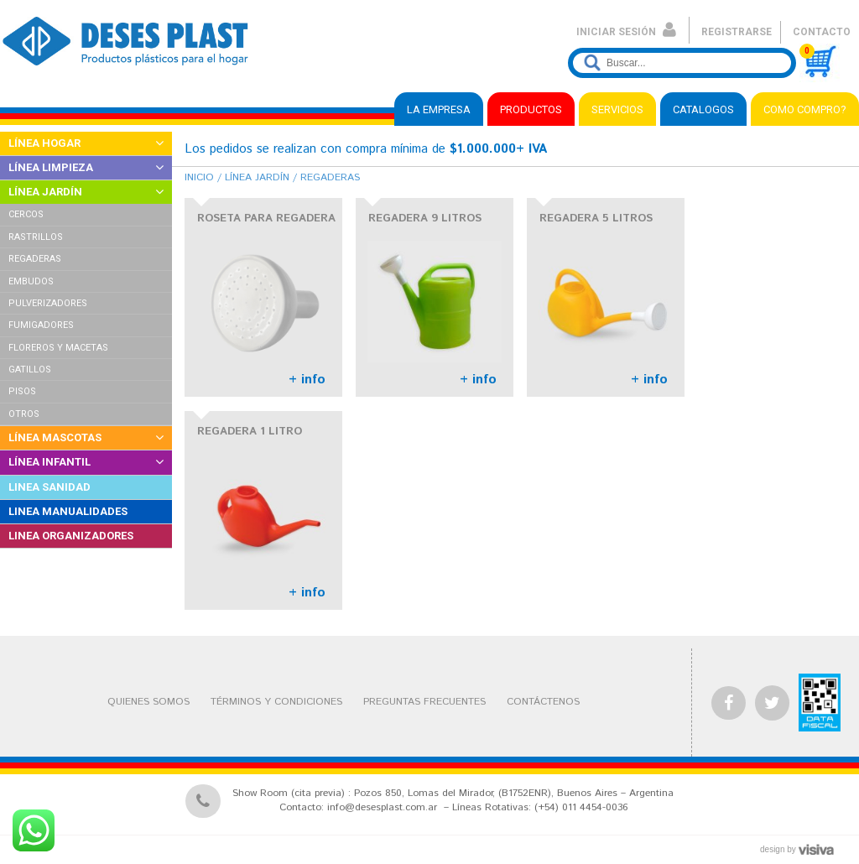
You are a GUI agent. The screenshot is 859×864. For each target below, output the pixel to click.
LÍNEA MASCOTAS (55, 437)
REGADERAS (34, 258)
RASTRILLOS (35, 237)
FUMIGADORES (41, 325)
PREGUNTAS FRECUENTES (424, 702)
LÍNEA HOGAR (44, 143)
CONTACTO (822, 32)
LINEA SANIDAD (49, 487)
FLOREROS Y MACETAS (58, 347)
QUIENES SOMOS (148, 702)
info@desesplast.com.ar (382, 807)
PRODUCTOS (531, 109)
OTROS (23, 414)
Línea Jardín (257, 177)
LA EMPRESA (439, 109)
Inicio (199, 177)
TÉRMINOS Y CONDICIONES (276, 702)
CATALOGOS (703, 109)
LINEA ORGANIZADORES (70, 535)
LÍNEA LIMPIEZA (50, 167)
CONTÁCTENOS (543, 702)
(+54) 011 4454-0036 (580, 807)
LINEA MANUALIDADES (68, 511)
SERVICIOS (617, 109)
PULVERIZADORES (47, 303)
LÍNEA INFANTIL (49, 461)
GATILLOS (29, 369)
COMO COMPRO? (804, 109)
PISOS (22, 391)
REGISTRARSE (736, 32)
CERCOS (26, 214)
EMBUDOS (31, 281)
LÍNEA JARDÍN (45, 191)
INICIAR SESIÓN (626, 32)
